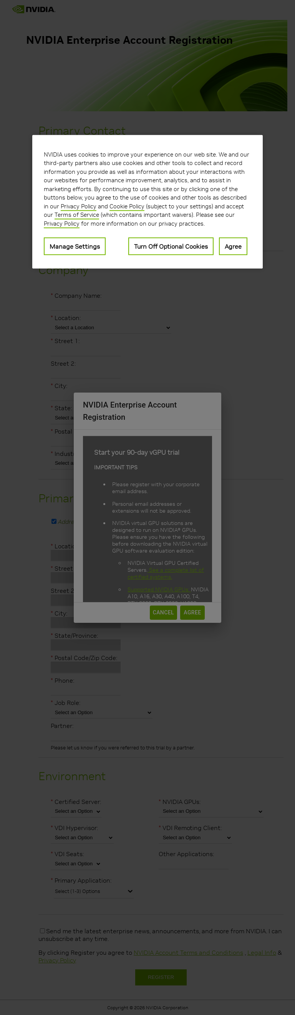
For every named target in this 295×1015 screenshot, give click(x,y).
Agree (233, 246)
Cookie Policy (126, 206)
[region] (147, 202)
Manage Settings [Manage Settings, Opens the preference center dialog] (75, 246)
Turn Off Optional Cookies (171, 246)
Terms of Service (77, 214)
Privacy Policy (78, 206)
